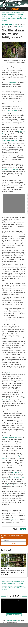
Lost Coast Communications (13, 620)
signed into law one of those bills (16, 485)
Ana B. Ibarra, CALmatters (9, 24)
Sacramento (19, 27)
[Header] (14, 3)
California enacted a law (14, 373)
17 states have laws (11, 82)
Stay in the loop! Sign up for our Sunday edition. (12, 536)
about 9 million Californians (10, 140)
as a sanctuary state (17, 472)
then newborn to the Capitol (10, 169)
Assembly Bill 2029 (13, 110)
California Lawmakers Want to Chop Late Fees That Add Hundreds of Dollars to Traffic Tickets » (14, 18)
